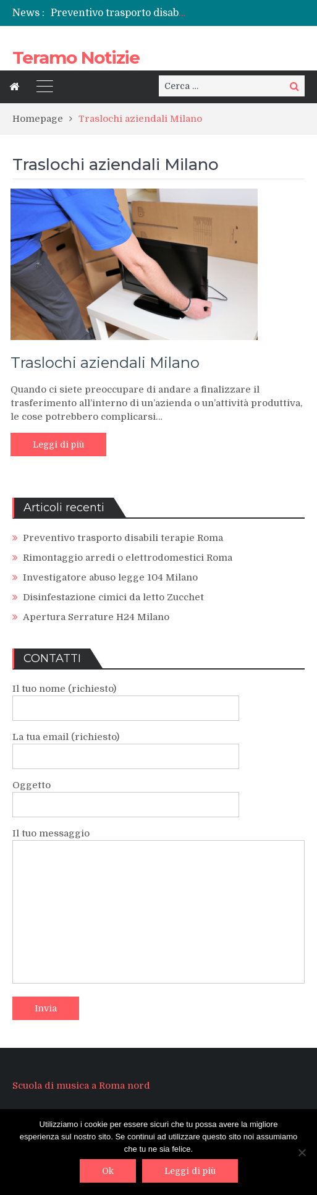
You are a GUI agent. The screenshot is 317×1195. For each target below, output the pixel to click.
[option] (119, 13)
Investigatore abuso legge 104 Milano (110, 577)
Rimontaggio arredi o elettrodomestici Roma (127, 557)
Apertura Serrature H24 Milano (96, 617)
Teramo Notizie (76, 57)
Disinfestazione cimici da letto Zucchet (113, 597)
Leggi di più (58, 444)
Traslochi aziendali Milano (105, 363)
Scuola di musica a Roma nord (81, 1085)
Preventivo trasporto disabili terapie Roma (153, 13)
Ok (108, 1171)
